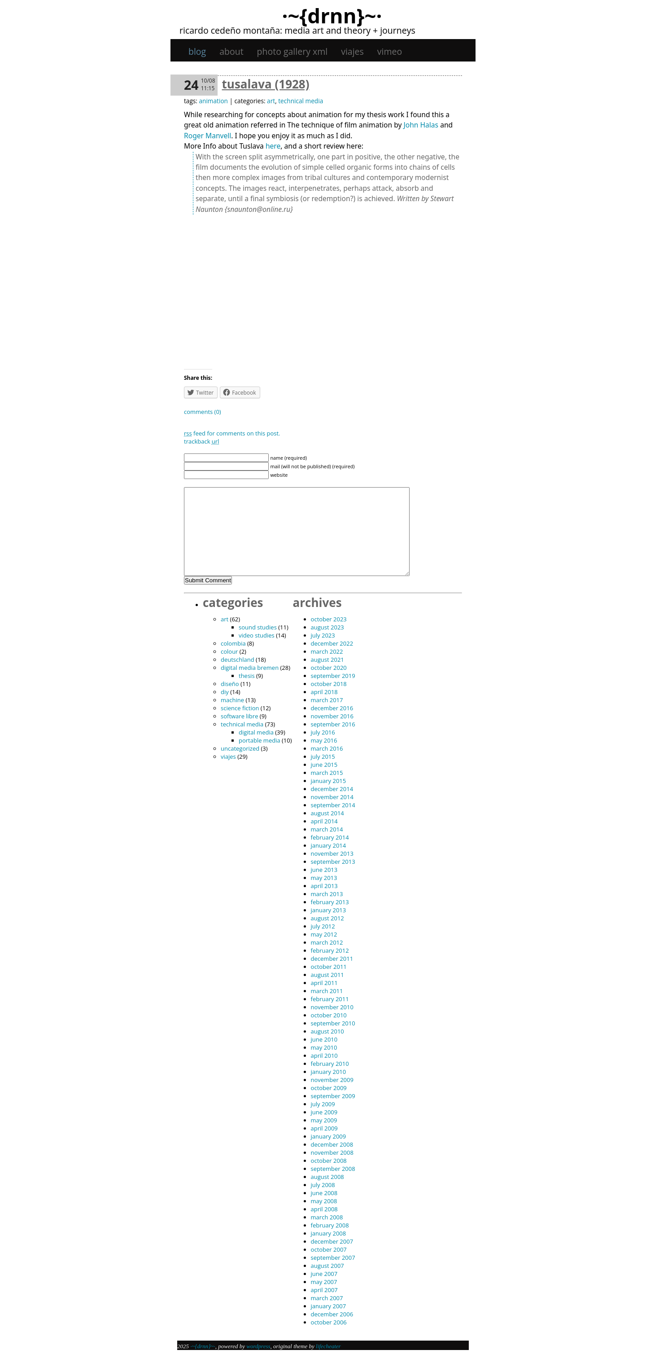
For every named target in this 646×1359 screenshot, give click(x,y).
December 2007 (332, 1241)
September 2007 (333, 1257)
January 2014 (328, 845)
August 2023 (327, 627)
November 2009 (332, 1080)
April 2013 (324, 886)
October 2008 (329, 1161)
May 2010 (324, 1047)
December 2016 (332, 708)
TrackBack (201, 441)
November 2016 (332, 716)
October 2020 (329, 668)
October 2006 (329, 1322)
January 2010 (328, 1072)
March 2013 (327, 894)
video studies (257, 635)
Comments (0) (202, 412)
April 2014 (324, 821)
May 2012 (324, 934)
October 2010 (329, 1015)
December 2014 (332, 789)
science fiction (240, 708)
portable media (259, 740)
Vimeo (389, 51)
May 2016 (324, 740)
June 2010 (324, 1039)
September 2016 (333, 724)
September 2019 (333, 676)
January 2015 (328, 781)
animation (213, 101)
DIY (225, 692)
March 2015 (327, 773)
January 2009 (328, 1136)
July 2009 (323, 1104)
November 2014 (332, 797)
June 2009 (324, 1112)
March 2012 (327, 942)
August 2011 (327, 975)
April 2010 (324, 1055)
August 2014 (327, 813)
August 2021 (327, 659)
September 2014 (333, 805)
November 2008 (332, 1152)
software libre (239, 716)
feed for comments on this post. (232, 433)
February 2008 (330, 1225)
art (271, 101)
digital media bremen (250, 668)
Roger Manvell (207, 136)
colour (229, 651)
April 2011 (324, 983)
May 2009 (324, 1120)
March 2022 (327, 651)
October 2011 (329, 967)
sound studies (258, 627)
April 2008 (324, 1209)
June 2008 (324, 1193)
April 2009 (324, 1128)
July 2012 (323, 926)
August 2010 (327, 1031)
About (231, 51)
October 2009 (329, 1088)
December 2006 (332, 1314)
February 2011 (330, 999)
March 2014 (327, 829)
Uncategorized (240, 748)
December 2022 (332, 643)
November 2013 (332, 853)
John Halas (421, 125)
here (273, 146)
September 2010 (333, 1023)
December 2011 (332, 958)
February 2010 (330, 1064)
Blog (197, 51)
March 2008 (327, 1217)
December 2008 (332, 1144)
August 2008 (327, 1177)
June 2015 (324, 765)
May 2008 (324, 1201)
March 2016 (327, 748)
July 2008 (323, 1185)
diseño (230, 684)
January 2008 (328, 1233)
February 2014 (330, 837)
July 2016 (323, 732)
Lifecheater (328, 1346)
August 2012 (327, 918)
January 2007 (328, 1306)
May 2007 (324, 1282)
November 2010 (332, 1007)
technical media (300, 101)
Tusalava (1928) (266, 84)
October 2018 (329, 684)
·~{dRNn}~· (332, 15)
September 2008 (333, 1169)
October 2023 (329, 619)
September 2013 (333, 862)
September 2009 (333, 1096)
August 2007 (327, 1266)
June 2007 (324, 1274)
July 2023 (323, 635)
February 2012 (330, 950)
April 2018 (324, 692)
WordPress (258, 1346)
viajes (352, 51)
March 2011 (327, 991)
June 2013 (324, 870)
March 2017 (327, 700)
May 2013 (324, 878)
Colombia (233, 643)
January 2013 (328, 910)
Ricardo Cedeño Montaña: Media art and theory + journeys (297, 30)
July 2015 (323, 756)
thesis (247, 676)
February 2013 (330, 902)
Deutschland (237, 659)
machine (232, 700)
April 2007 (324, 1290)
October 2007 (329, 1249)
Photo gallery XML (292, 51)
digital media (256, 732)
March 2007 (327, 1298)
